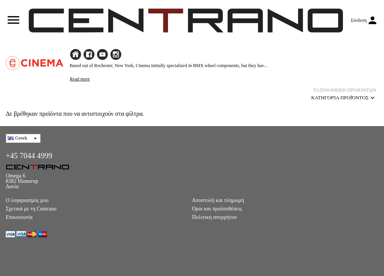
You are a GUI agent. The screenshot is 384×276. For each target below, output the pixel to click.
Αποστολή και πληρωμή (218, 200)
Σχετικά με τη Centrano (31, 209)
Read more (80, 79)
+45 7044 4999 (29, 155)
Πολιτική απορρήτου (214, 217)
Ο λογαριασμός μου (27, 200)
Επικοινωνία (19, 217)
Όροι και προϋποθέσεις (217, 209)
